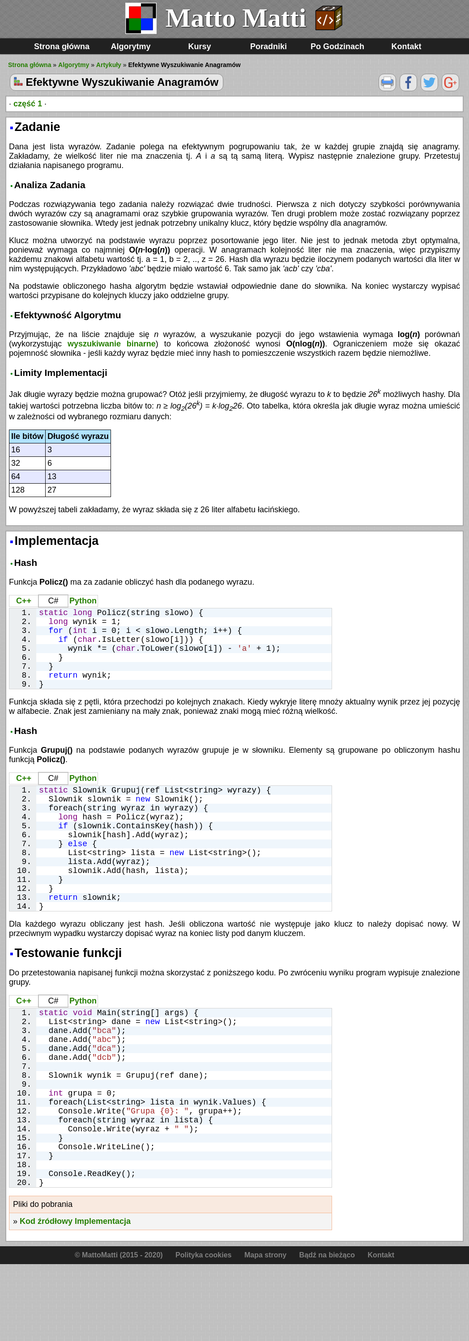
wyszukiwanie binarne (112, 343)
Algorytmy (130, 46)
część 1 (27, 103)
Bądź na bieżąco (327, 1332)
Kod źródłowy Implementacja (75, 1298)
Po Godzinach (337, 46)
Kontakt (407, 46)
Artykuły (108, 64)
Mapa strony (265, 1332)
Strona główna (62, 46)
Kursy (199, 46)
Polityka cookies (203, 1332)
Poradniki (268, 46)
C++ (23, 600)
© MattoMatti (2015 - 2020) (119, 1332)
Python (83, 600)
